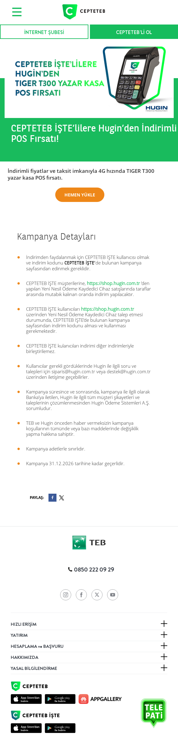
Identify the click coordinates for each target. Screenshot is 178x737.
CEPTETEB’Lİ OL (134, 32)
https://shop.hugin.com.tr (113, 283)
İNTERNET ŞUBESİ (44, 32)
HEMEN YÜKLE (79, 195)
